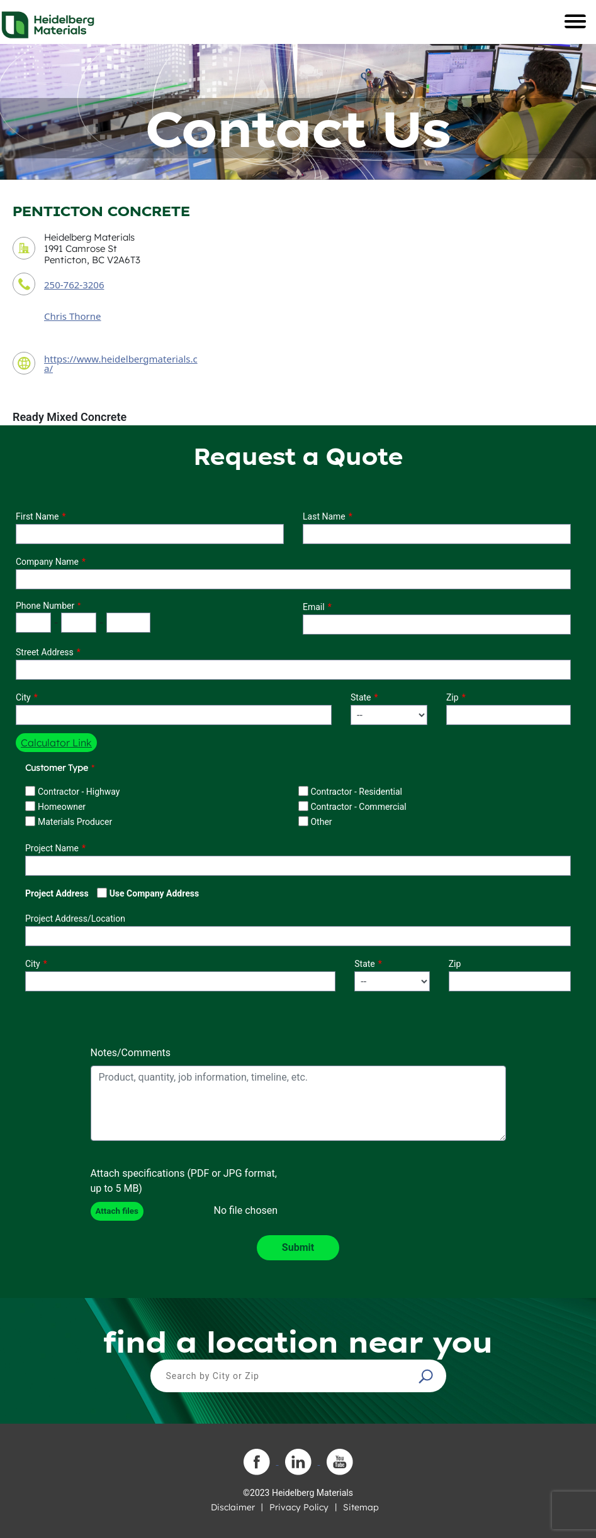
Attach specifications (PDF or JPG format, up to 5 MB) (184, 1180)
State (361, 697)
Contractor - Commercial (358, 807)
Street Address (45, 652)
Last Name (324, 516)
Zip (452, 697)
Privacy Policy (299, 1507)
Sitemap (361, 1507)
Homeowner (62, 807)
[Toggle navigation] (575, 21)
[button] (427, 1376)
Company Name (47, 562)
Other (321, 822)
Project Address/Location (75, 919)
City (23, 697)
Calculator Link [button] (56, 742)
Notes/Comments (131, 1053)
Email (314, 607)
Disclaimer (233, 1507)
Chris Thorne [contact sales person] (72, 316)
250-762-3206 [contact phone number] (74, 284)
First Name (37, 516)
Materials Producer (75, 822)
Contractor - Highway (79, 792)
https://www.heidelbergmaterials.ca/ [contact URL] (121, 363)
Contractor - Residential (356, 792)
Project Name (52, 848)
